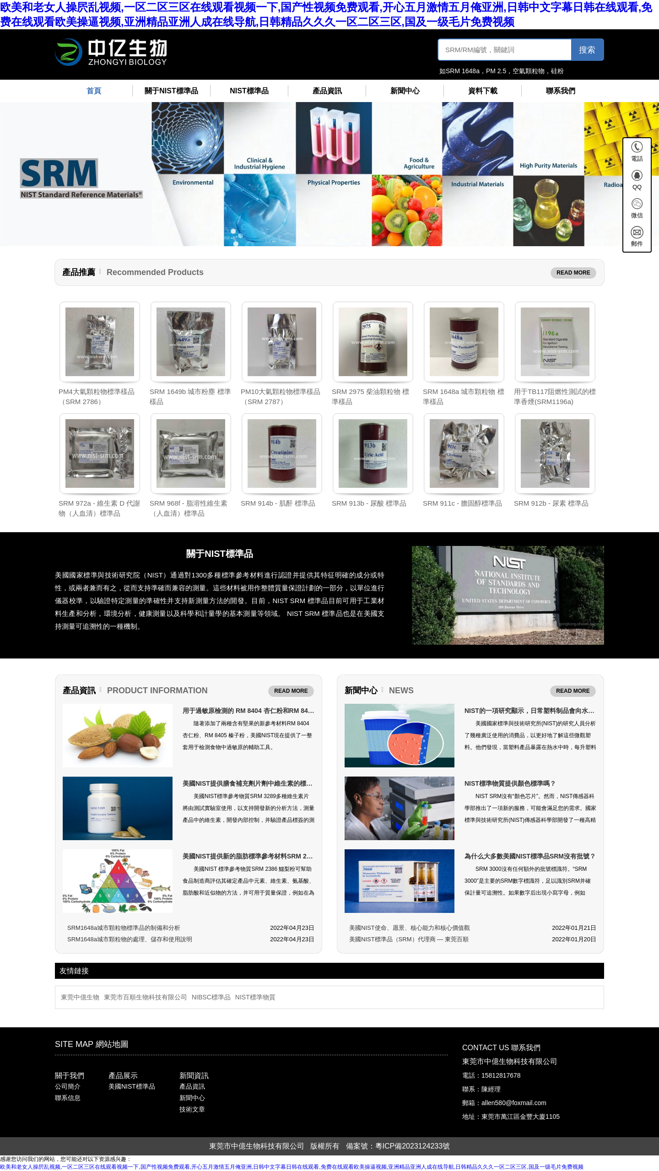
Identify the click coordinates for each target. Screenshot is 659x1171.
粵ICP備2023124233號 (412, 1146)
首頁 (93, 91)
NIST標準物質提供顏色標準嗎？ (510, 783)
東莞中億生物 (80, 997)
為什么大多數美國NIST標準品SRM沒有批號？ (530, 856)
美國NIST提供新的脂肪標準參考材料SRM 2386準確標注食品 (269, 856)
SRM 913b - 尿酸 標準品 (369, 503)
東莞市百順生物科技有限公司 (145, 997)
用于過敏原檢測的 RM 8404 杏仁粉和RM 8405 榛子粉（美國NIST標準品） (289, 710)
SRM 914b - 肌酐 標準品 (278, 503)
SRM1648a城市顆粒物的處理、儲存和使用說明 (129, 939)
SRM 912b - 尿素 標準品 (551, 503)
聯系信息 (68, 1097)
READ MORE (573, 273)
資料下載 (482, 91)
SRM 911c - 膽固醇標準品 (462, 503)
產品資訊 (327, 91)
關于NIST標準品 (171, 91)
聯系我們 (560, 91)
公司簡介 (68, 1086)
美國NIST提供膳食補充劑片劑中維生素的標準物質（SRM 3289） (275, 783)
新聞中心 (405, 91)
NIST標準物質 (255, 997)
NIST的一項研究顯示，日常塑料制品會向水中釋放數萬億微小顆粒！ (562, 710)
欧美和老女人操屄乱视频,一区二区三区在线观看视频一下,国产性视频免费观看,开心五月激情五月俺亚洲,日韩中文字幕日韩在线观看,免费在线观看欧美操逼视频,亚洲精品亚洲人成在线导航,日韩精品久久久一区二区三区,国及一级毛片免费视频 (291, 1167)
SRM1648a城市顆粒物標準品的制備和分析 (123, 927)
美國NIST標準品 (131, 1086)
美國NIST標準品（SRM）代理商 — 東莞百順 (409, 939)
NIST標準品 (249, 91)
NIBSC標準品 (211, 997)
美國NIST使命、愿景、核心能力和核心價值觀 (409, 927)
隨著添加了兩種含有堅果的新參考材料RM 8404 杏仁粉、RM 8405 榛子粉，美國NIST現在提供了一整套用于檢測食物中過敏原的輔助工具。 (247, 735)
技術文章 (192, 1109)
